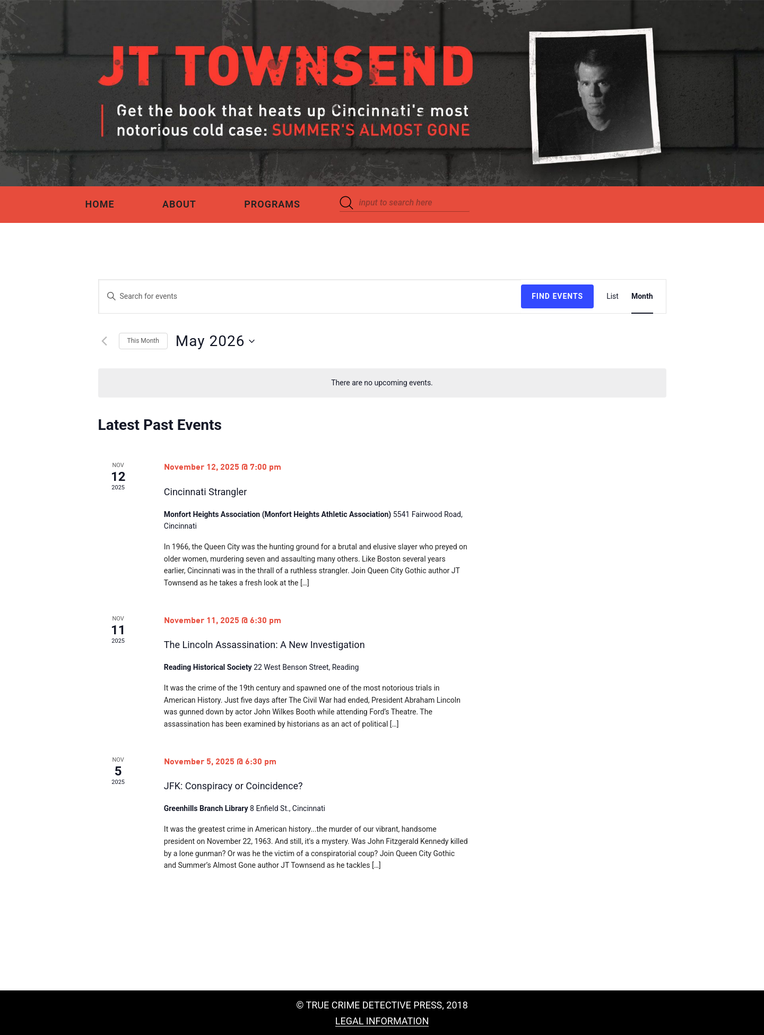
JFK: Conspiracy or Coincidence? (233, 785)
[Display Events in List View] (612, 296)
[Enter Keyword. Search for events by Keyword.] (310, 296)
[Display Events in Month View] (642, 296)
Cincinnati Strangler (205, 491)
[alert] (382, 383)
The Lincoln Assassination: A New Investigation (264, 644)
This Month (143, 340)
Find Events (557, 296)
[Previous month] (104, 341)
